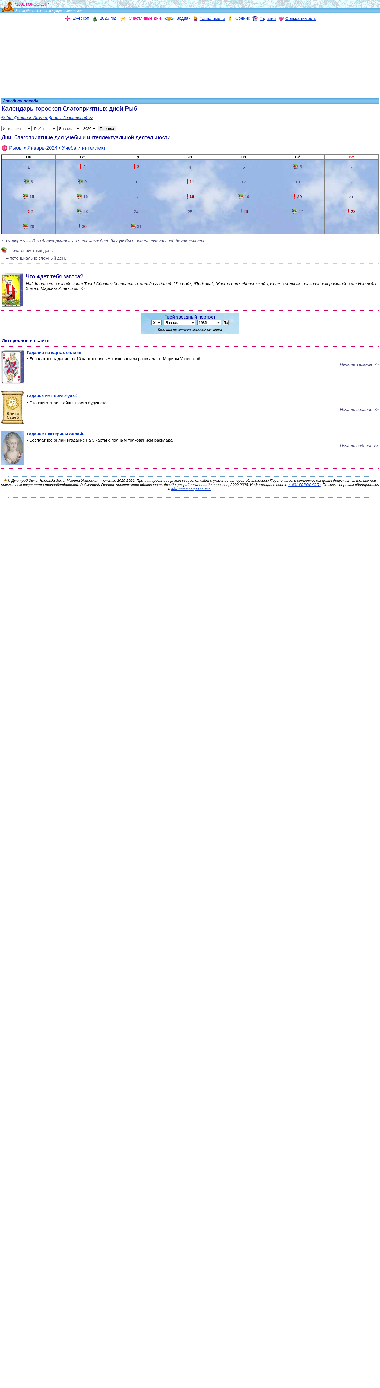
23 (82, 211)
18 (190, 196)
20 (297, 196)
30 (82, 226)
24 (136, 211)
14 (351, 182)
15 (28, 196)
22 (28, 211)
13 (297, 182)
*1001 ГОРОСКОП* (304, 485)
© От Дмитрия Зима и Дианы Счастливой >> (47, 117)
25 (190, 211)
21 (351, 196)
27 (297, 211)
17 (136, 196)
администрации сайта (191, 489)
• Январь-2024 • (53, 148)
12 (243, 182)
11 (190, 181)
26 (244, 211)
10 (136, 182)
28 (351, 211)
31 (136, 226)
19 (243, 196)
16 (82, 196)
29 (28, 226)
